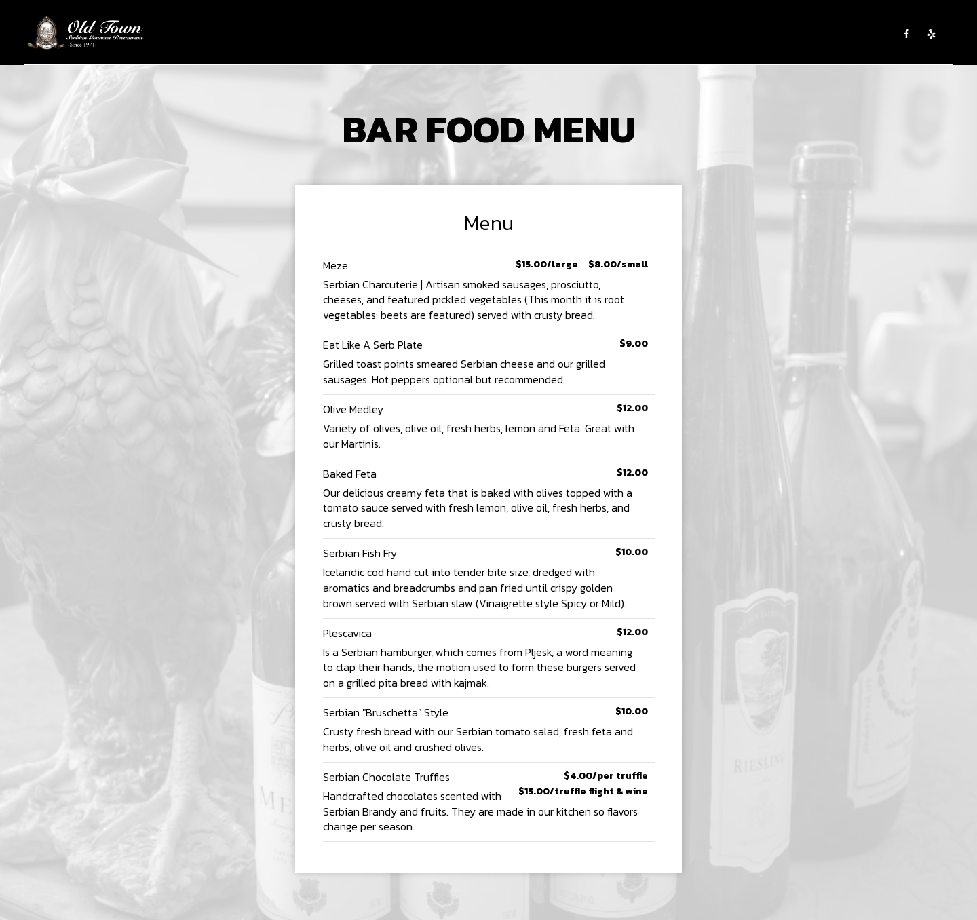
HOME (335, 34)
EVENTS (507, 34)
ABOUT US (378, 34)
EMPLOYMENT (626, 34)
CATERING (461, 34)
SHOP (675, 34)
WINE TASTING (560, 34)
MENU (420, 34)
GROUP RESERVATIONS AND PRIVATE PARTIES (791, 34)
